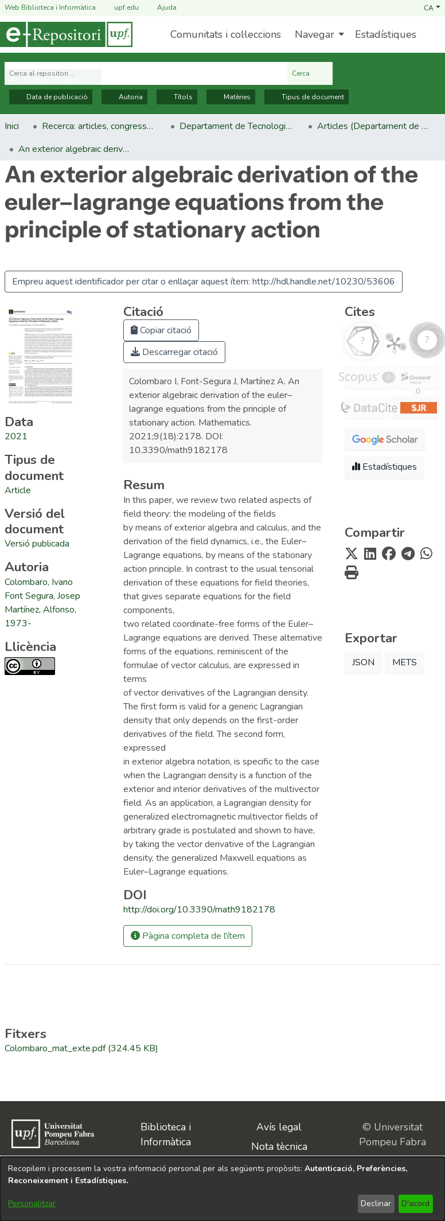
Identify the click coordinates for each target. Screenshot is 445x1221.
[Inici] (66, 34)
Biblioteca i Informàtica (165, 1134)
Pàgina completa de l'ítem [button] (188, 936)
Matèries (231, 97)
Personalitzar (32, 1203)
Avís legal (279, 1127)
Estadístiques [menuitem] (385, 34)
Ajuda (160, 7)
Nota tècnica (279, 1146)
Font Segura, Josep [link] (42, 596)
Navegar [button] (314, 34)
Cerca (310, 73)
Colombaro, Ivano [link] (39, 582)
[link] (18, 490)
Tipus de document (306, 97)
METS (404, 662)
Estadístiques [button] (384, 467)
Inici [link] (12, 126)
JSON (363, 662)
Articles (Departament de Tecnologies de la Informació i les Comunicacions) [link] (374, 126)
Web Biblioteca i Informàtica (50, 7)
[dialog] (222, 1189)
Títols (177, 97)
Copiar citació (161, 330)
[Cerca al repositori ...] (146, 73)
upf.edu (119, 7)
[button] (432, 7)
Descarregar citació (174, 352)
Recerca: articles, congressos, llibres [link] (99, 126)
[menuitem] (317, 34)
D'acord (415, 1203)
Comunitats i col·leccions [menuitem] (225, 34)
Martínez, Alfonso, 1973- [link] (40, 616)
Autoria (124, 97)
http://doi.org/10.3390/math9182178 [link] (199, 909)
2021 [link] (16, 436)
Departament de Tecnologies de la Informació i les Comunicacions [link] (236, 126)
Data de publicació (51, 97)
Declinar (376, 1203)
